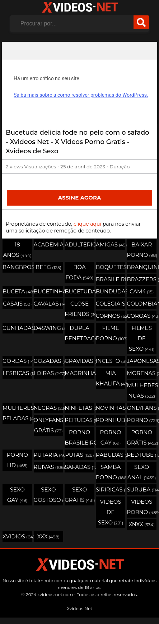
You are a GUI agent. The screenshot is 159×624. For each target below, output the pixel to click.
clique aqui (87, 224)
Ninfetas (79, 407)
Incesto (111, 360)
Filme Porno (111, 333)
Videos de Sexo (110, 512)
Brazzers (141, 279)
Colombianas (141, 303)
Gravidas (79, 360)
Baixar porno (141, 249)
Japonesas (141, 360)
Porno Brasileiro (79, 437)
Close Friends (79, 308)
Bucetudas (79, 291)
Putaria (49, 454)
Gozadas (49, 360)
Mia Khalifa (111, 378)
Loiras (49, 373)
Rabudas (111, 454)
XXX (48, 536)
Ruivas (49, 467)
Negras (49, 407)
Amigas (111, 244)
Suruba (141, 489)
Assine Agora (79, 197)
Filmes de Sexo (142, 338)
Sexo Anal (141, 472)
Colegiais (111, 303)
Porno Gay (110, 437)
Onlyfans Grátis (49, 425)
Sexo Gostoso (49, 494)
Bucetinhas (49, 291)
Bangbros (17, 267)
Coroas (141, 315)
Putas (79, 454)
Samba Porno (111, 472)
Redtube (141, 454)
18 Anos (17, 249)
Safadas (79, 467)
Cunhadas (17, 328)
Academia (49, 244)
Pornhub (111, 420)
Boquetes (111, 267)
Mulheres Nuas (141, 390)
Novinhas (111, 407)
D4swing (49, 328)
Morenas (141, 373)
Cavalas (49, 303)
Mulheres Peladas (17, 413)
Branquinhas (141, 267)
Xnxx (141, 524)
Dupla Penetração (79, 333)
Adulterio (79, 244)
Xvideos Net (79, 608)
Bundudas (111, 291)
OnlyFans (141, 407)
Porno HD (17, 460)
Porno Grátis (141, 437)
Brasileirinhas (111, 279)
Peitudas (79, 420)
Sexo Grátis (79, 494)
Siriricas (111, 489)
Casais (17, 303)
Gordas (17, 360)
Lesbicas (17, 373)
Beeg (48, 267)
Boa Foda (80, 272)
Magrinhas (79, 373)
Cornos (111, 315)
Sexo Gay (17, 494)
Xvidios (17, 536)
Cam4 (142, 291)
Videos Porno (141, 506)
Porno (141, 420)
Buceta (17, 291)
